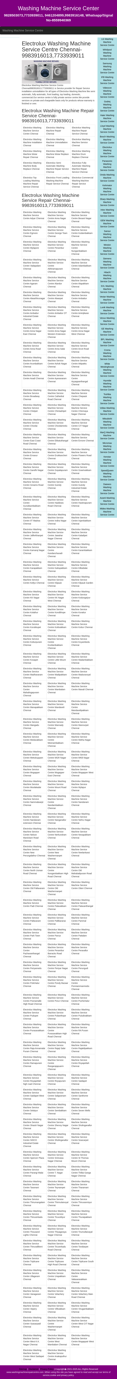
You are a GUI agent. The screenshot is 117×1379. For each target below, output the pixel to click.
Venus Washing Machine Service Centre (107, 321)
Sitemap (23, 1369)
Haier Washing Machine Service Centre (107, 118)
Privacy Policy (46, 1369)
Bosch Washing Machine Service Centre (107, 139)
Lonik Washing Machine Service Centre (107, 310)
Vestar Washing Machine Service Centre (107, 299)
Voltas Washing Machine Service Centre (107, 411)
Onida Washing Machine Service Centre (107, 177)
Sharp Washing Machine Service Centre (107, 202)
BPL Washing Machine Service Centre (107, 342)
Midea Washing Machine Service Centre (107, 511)
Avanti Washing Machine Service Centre (107, 501)
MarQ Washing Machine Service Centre (107, 435)
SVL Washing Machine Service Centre (107, 289)
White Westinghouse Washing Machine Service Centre (107, 370)
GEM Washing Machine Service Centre (107, 223)
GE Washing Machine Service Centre (107, 331)
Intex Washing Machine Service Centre (107, 213)
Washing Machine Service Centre (22, 30)
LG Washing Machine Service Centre (107, 42)
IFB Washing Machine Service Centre (107, 80)
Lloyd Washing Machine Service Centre (107, 129)
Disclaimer (34, 1369)
